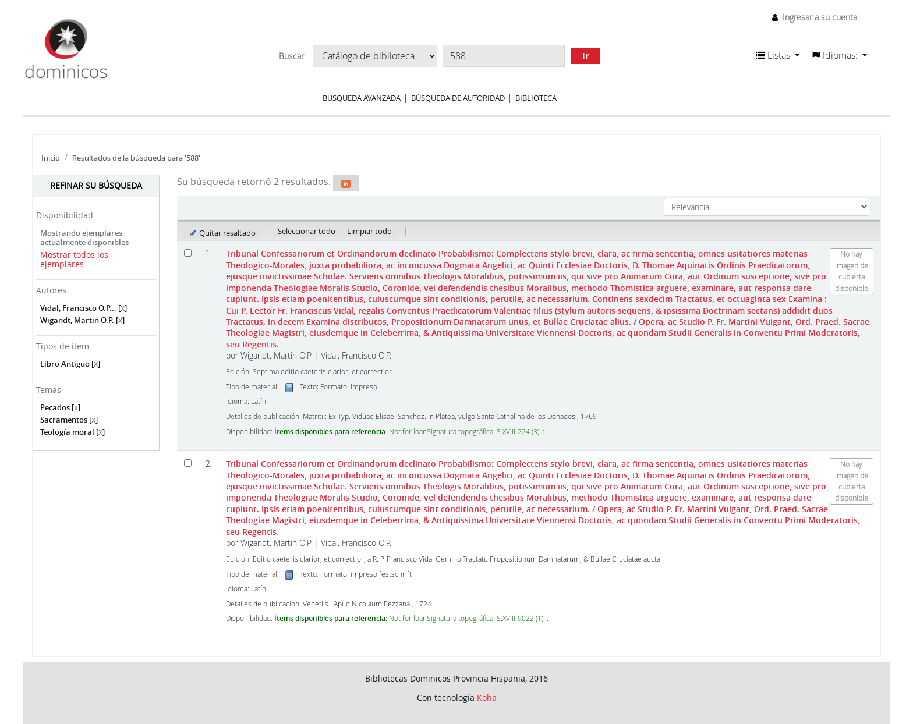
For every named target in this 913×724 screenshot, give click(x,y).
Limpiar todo (369, 231)
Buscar (291, 56)
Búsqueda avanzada (362, 98)
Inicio (50, 158)
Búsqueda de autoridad (458, 98)
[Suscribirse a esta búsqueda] (346, 183)
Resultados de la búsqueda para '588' (136, 158)
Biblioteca (536, 98)
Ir (585, 55)
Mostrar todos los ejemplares (74, 259)
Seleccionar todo (306, 231)
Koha (487, 697)
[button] (777, 55)
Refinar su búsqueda (96, 185)
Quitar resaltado (222, 233)
